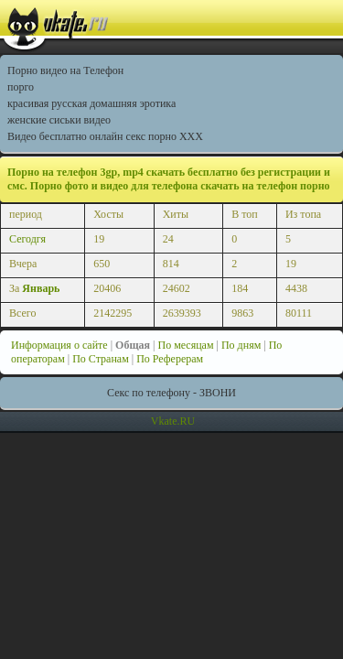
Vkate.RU (173, 421)
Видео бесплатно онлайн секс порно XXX (105, 136)
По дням (241, 345)
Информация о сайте (59, 345)
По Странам (100, 358)
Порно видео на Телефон (65, 70)
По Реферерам (169, 358)
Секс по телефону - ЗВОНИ (171, 392)
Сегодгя (27, 238)
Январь (40, 288)
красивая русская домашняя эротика (91, 103)
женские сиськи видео (59, 119)
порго (20, 87)
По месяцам (185, 345)
